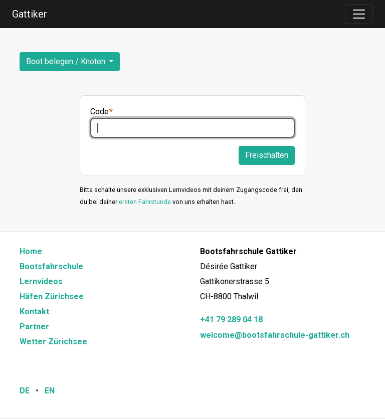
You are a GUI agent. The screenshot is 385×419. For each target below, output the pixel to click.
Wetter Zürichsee (53, 341)
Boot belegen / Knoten (66, 61)
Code (99, 111)
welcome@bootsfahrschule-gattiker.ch (274, 335)
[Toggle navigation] (359, 14)
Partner (34, 326)
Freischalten (266, 155)
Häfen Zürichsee (52, 296)
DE (25, 390)
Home (31, 251)
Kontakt (34, 311)
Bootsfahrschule (51, 266)
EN (50, 390)
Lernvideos (41, 281)
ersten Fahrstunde (145, 201)
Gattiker (29, 14)
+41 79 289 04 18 (231, 319)
